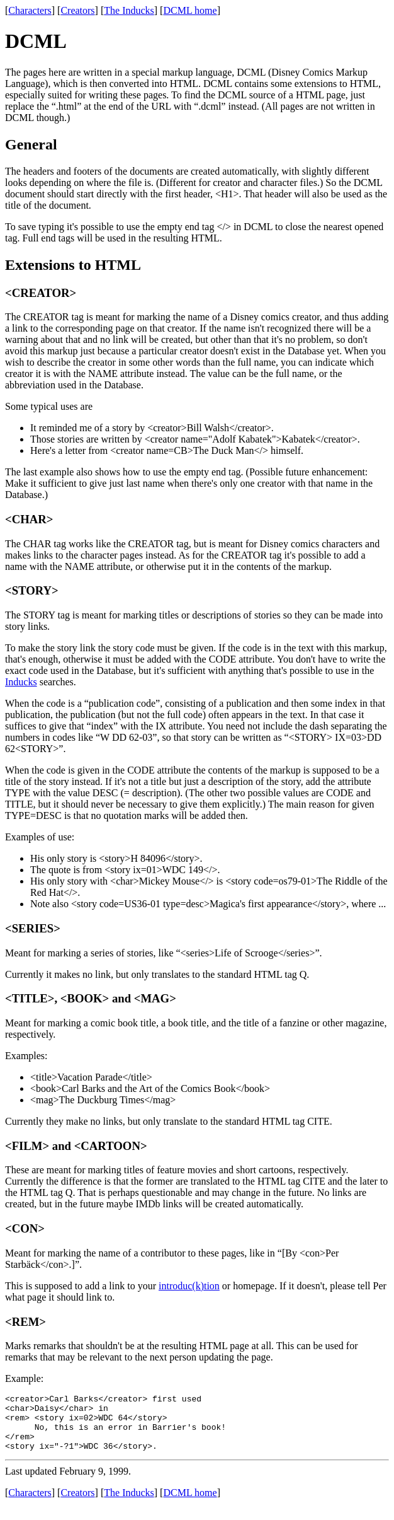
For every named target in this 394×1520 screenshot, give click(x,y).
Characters (29, 10)
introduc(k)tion (189, 1285)
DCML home (190, 10)
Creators (77, 10)
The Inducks (129, 10)
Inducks (21, 681)
